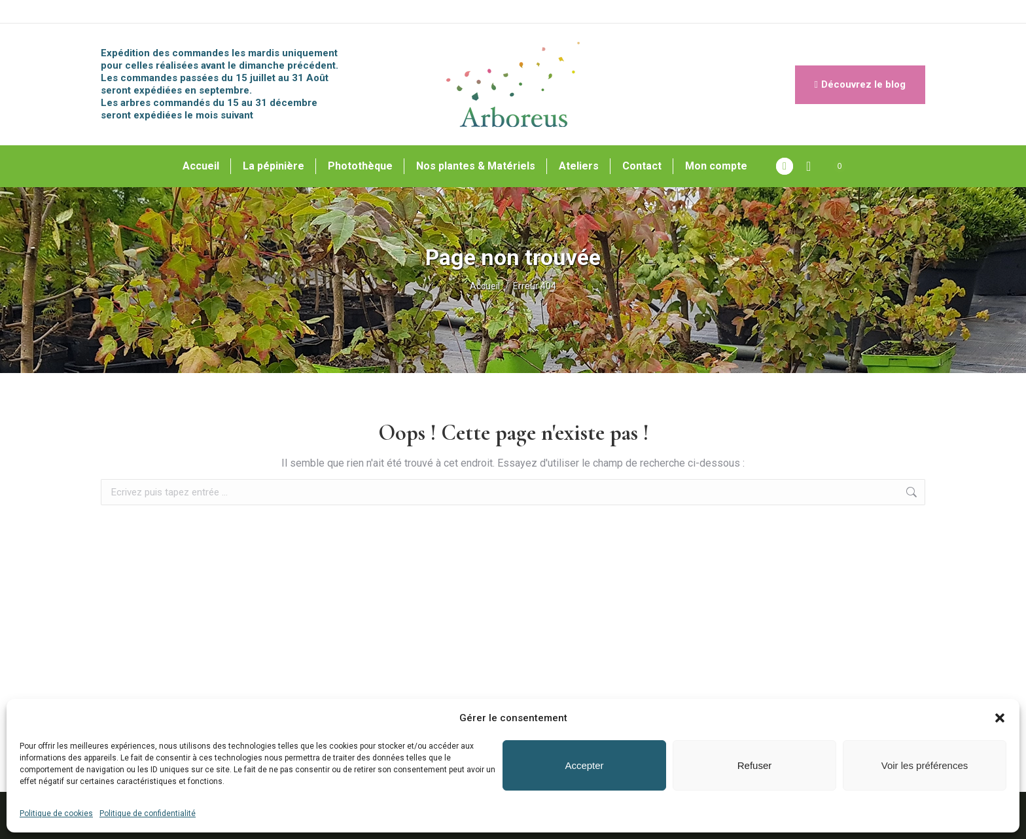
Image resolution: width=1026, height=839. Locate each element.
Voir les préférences (924, 765)
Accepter (584, 765)
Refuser (754, 765)
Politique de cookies (56, 813)
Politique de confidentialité (147, 813)
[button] (999, 717)
